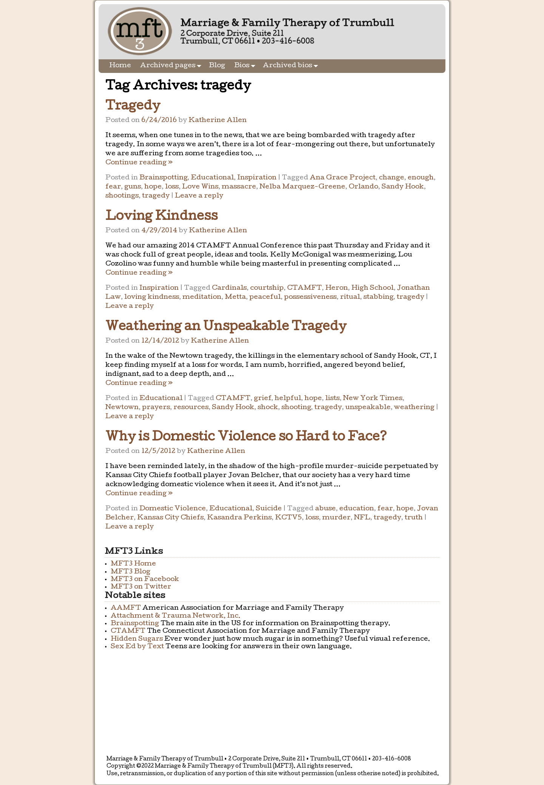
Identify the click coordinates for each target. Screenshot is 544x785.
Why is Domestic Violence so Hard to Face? (246, 438)
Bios (246, 66)
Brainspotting (163, 178)
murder (336, 518)
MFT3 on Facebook (145, 579)
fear (113, 187)
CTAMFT (304, 288)
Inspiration (257, 178)
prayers (156, 408)
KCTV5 (288, 518)
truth (414, 518)
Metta (235, 297)
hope (153, 187)
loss (172, 187)
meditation (201, 297)
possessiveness (310, 297)
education (356, 509)
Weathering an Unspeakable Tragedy (225, 327)
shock (268, 408)
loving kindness (151, 297)
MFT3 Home (133, 564)
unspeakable (368, 408)
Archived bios (292, 66)
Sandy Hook (403, 187)
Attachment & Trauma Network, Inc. (176, 616)
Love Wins (200, 187)
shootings (122, 196)
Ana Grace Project (343, 178)
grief (262, 399)
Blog (217, 66)
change (391, 178)
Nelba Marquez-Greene (302, 187)
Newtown (122, 408)
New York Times (372, 399)
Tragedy (132, 107)
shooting (296, 408)
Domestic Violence (172, 509)
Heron (336, 288)
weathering (414, 408)
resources (191, 408)
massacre (239, 187)
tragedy (156, 196)
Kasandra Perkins (239, 518)
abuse (325, 509)
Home (120, 66)
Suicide (269, 509)
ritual (350, 297)
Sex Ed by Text (137, 647)
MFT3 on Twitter (141, 587)
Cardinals (229, 288)
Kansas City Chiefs (170, 518)
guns (132, 187)
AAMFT (126, 608)
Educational (212, 178)
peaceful (265, 297)
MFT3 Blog (130, 572)
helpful (288, 399)
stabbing (378, 297)
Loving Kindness (161, 217)
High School (372, 288)
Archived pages (172, 66)
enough (421, 178)
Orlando (363, 187)
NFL (362, 518)
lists (332, 399)
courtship (267, 288)
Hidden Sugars (137, 639)
